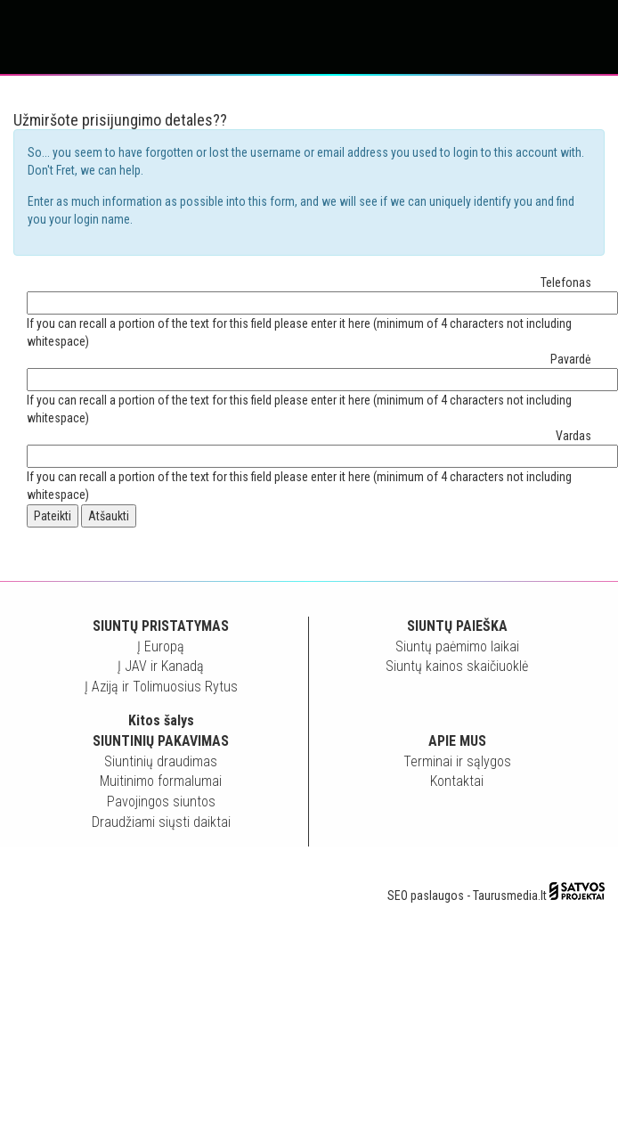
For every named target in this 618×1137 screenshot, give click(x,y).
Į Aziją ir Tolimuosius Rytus (161, 686)
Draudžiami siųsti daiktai (161, 822)
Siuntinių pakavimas (161, 740)
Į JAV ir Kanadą (161, 666)
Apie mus (457, 740)
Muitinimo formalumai (161, 781)
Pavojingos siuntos (161, 801)
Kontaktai (457, 781)
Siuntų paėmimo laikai (457, 646)
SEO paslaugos (425, 895)
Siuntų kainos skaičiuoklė (457, 666)
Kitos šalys (161, 720)
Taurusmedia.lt (510, 895)
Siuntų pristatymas (161, 626)
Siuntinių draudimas (160, 761)
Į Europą (160, 646)
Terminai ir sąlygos (457, 761)
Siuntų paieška (457, 626)
